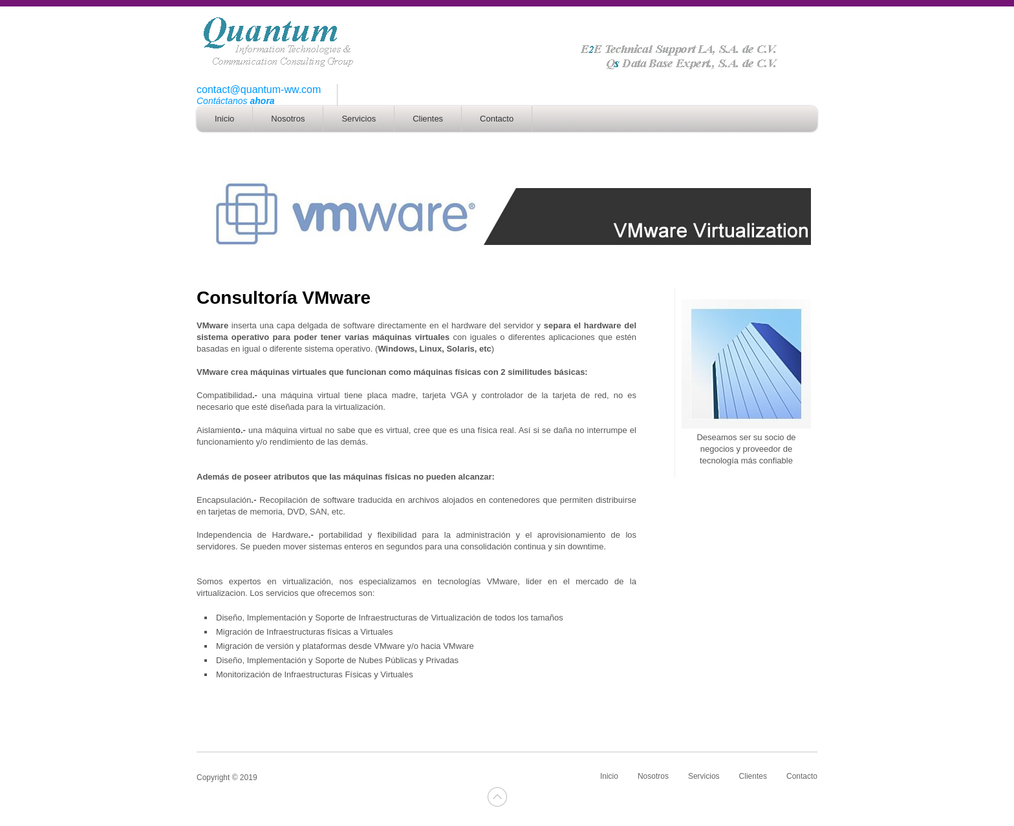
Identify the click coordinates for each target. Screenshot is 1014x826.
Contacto (801, 776)
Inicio (609, 776)
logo (507, 42)
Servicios (704, 776)
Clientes (753, 776)
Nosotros (653, 776)
